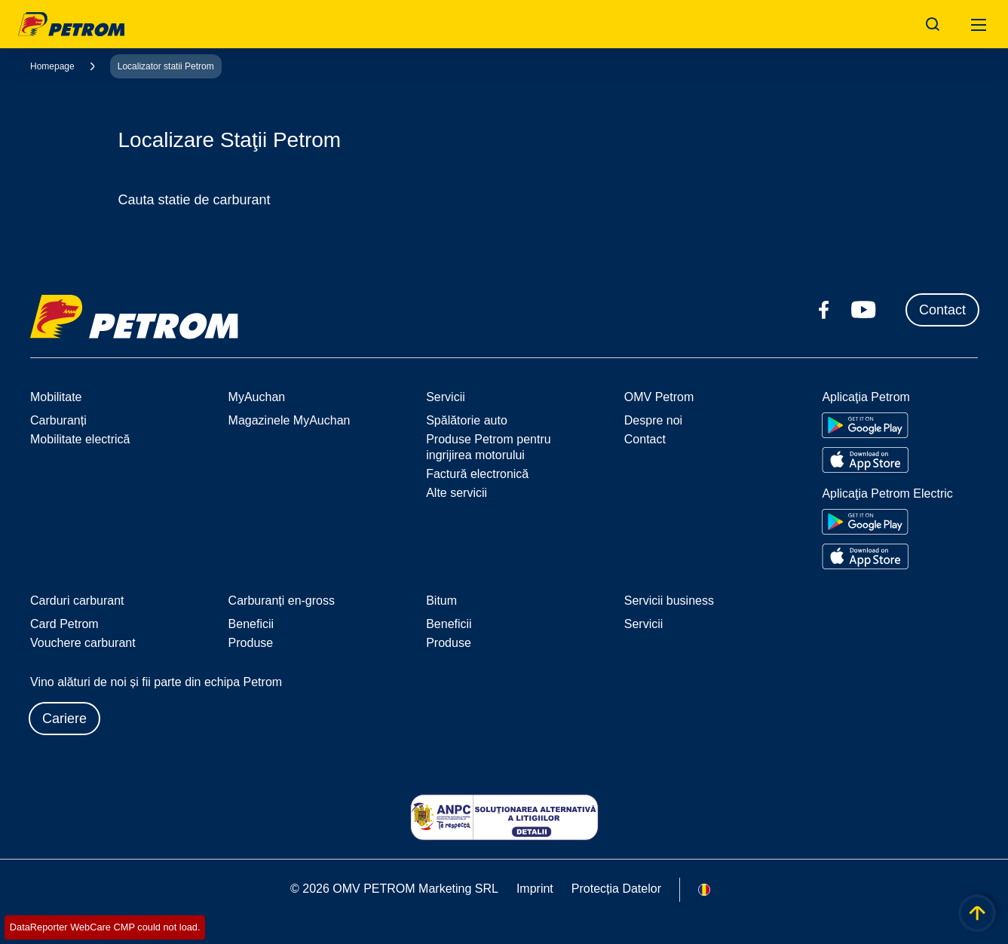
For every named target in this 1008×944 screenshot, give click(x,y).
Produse (251, 642)
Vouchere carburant (83, 642)
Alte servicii (456, 492)
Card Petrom (64, 624)
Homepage (52, 66)
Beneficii (251, 624)
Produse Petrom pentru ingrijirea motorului (488, 447)
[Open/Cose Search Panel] (933, 24)
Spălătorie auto (466, 420)
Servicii (643, 624)
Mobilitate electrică (80, 439)
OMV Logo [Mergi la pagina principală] (71, 24)
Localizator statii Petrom (166, 66)
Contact (942, 309)
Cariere (64, 718)
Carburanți (58, 420)
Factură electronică (477, 473)
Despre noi (653, 420)
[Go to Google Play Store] (865, 425)
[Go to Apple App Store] (865, 460)
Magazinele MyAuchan (289, 420)
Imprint (534, 888)
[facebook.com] (824, 310)
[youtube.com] (864, 310)
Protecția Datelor (616, 888)
